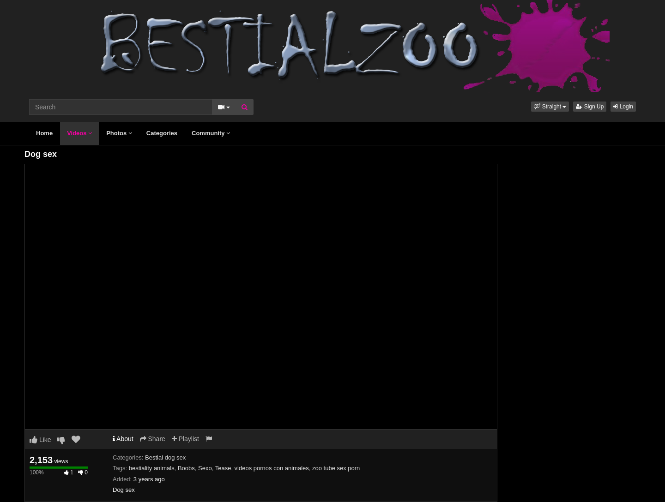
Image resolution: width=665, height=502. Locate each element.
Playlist (185, 438)
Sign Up (590, 106)
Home (44, 133)
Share (152, 438)
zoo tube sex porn (336, 468)
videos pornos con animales (272, 468)
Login (623, 106)
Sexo (205, 468)
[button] (550, 107)
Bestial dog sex (165, 457)
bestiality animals (152, 468)
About (123, 438)
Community (211, 133)
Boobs (186, 468)
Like (40, 439)
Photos (119, 133)
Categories (161, 133)
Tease (223, 468)
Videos (79, 133)
